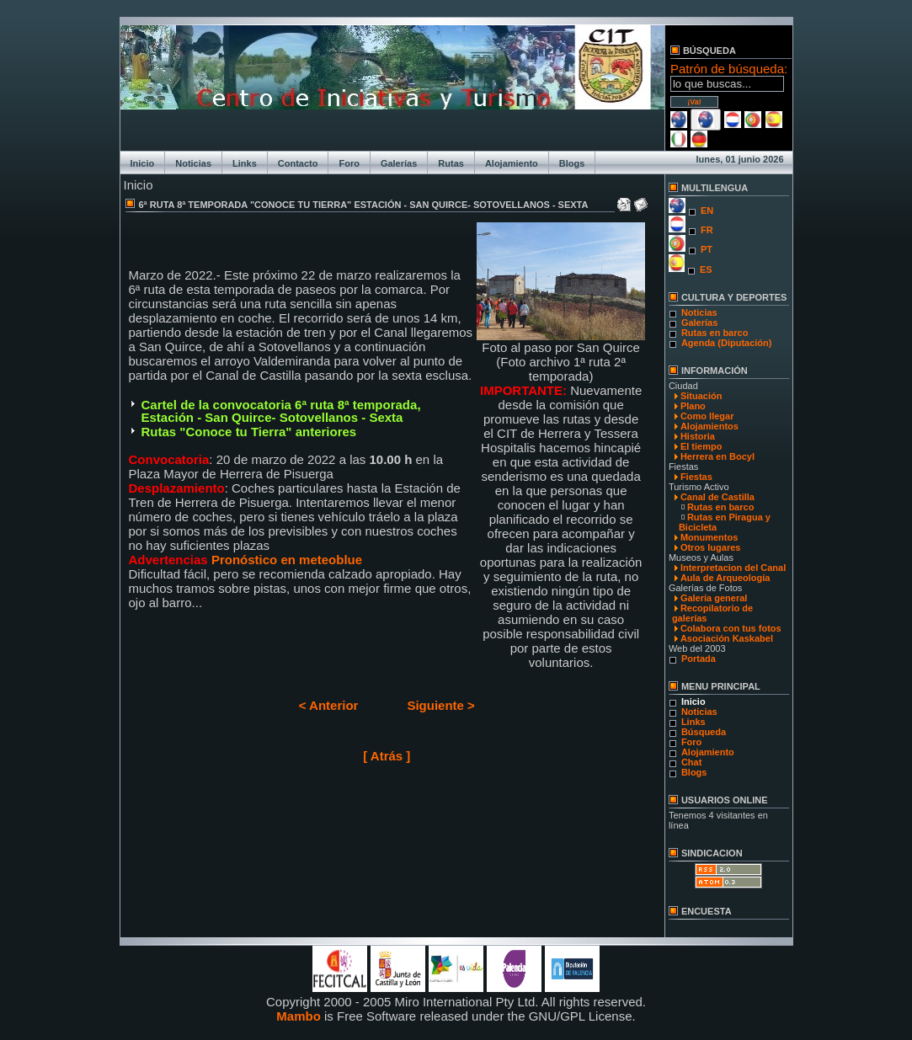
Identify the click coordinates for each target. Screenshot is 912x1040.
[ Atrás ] (386, 756)
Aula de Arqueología (725, 578)
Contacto (298, 163)
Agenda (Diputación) (726, 343)
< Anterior (329, 705)
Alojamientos (709, 426)
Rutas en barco (714, 333)
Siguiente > (440, 705)
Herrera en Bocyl (717, 456)
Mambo (298, 1016)
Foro (349, 163)
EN (707, 210)
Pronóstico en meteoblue (288, 559)
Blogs (572, 163)
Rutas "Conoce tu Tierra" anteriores (249, 431)
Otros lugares (710, 547)
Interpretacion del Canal (733, 568)
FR (707, 230)
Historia (697, 436)
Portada (698, 658)
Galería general (714, 598)
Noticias (193, 163)
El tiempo (701, 446)
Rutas (451, 163)
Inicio (143, 163)
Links (244, 163)
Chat (691, 762)
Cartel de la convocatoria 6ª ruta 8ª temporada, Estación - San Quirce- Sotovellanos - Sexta (281, 410)
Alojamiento (511, 163)
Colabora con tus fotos (730, 628)
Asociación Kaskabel (726, 638)
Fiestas (696, 477)
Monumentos (709, 537)
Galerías (399, 163)
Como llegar (707, 416)
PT (706, 249)
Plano (693, 406)
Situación (701, 396)
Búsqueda (703, 732)
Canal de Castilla (717, 497)
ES (706, 269)
